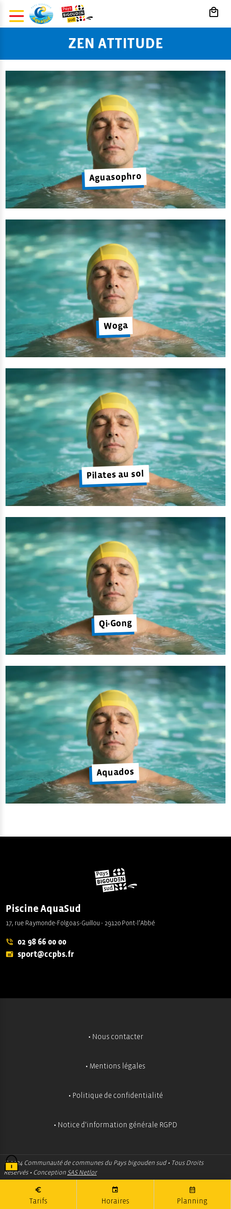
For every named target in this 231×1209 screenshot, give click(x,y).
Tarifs (38, 1194)
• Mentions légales (115, 1066)
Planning (192, 1194)
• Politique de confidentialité (116, 1095)
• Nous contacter (115, 1037)
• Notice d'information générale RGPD (115, 1125)
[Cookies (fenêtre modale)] (11, 1164)
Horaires (115, 1194)
